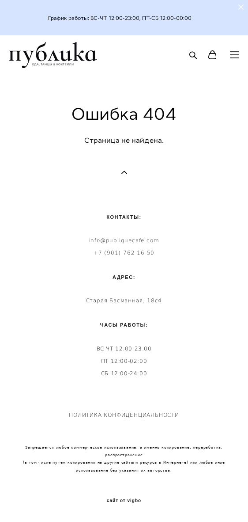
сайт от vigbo (124, 501)
